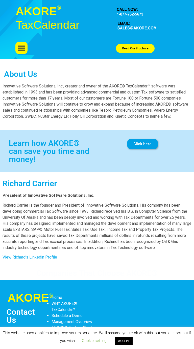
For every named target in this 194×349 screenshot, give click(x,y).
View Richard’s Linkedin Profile (30, 257)
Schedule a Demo (67, 315)
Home (57, 297)
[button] (21, 48)
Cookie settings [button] (95, 340)
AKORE (30, 297)
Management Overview (72, 321)
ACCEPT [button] (124, 341)
